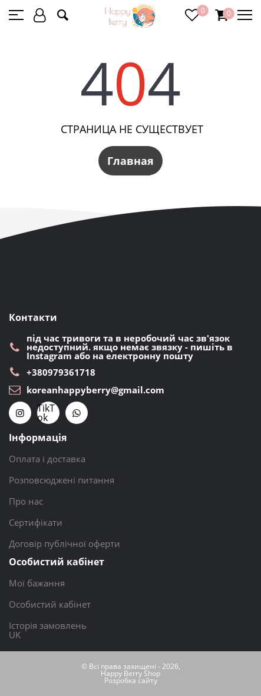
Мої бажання (37, 583)
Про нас (26, 501)
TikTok (46, 413)
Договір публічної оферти (64, 543)
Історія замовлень (48, 625)
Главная (130, 161)
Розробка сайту (130, 680)
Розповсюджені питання (61, 480)
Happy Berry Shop (130, 673)
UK (15, 635)
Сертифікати (35, 522)
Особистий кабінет (50, 604)
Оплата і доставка (47, 459)
